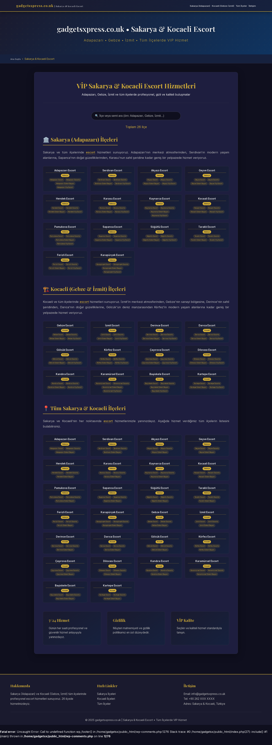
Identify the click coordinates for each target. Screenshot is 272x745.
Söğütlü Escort (160, 227)
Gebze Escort (65, 326)
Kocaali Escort (207, 198)
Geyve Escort (207, 170)
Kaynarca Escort (159, 198)
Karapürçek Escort (112, 255)
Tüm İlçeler (241, 6)
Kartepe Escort (207, 379)
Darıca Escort (207, 326)
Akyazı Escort (159, 170)
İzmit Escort (112, 326)
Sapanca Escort (112, 227)
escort (90, 152)
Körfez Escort (112, 350)
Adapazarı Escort (65, 170)
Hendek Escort (65, 198)
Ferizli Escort (65, 255)
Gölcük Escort (65, 350)
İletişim (252, 6)
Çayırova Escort (160, 350)
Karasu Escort (112, 198)
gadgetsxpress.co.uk (49, 5)
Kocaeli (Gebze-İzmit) (223, 6)
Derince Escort (160, 326)
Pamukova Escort (65, 227)
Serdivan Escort (112, 170)
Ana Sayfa (15, 59)
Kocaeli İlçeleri (106, 705)
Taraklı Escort (206, 227)
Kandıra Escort (65, 379)
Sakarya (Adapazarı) (200, 6)
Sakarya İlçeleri (106, 700)
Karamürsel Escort (112, 379)
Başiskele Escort (159, 379)
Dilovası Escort (207, 350)
